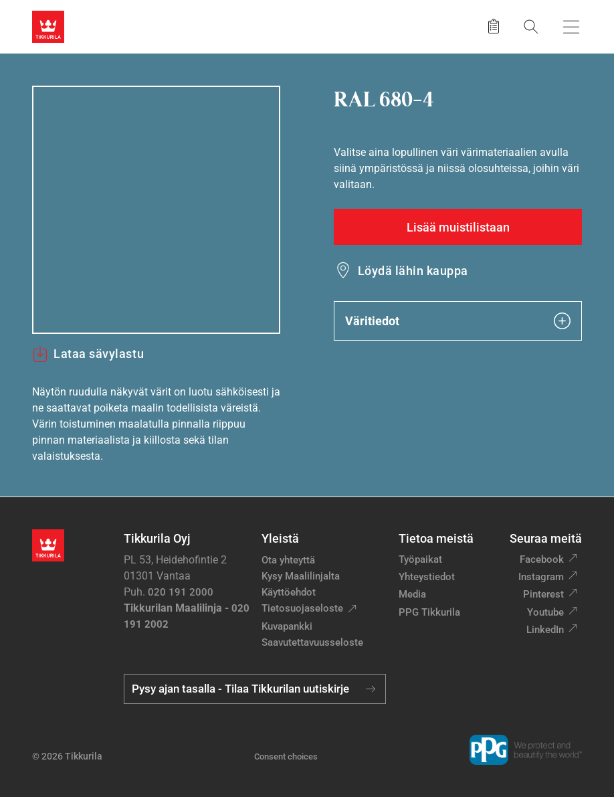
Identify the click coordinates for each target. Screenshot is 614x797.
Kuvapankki (287, 626)
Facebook (542, 559)
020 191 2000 (180, 592)
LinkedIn (545, 630)
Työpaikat (420, 559)
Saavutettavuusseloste (312, 642)
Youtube (545, 612)
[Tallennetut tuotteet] (494, 27)
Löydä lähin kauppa (413, 271)
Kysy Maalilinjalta (301, 576)
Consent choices (286, 756)
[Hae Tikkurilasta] (531, 26)
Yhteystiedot (427, 577)
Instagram (541, 577)
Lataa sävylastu (88, 354)
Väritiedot (458, 321)
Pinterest (543, 594)
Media (412, 594)
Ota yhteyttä (288, 560)
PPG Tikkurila (429, 612)
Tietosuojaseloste (302, 608)
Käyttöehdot (289, 592)
